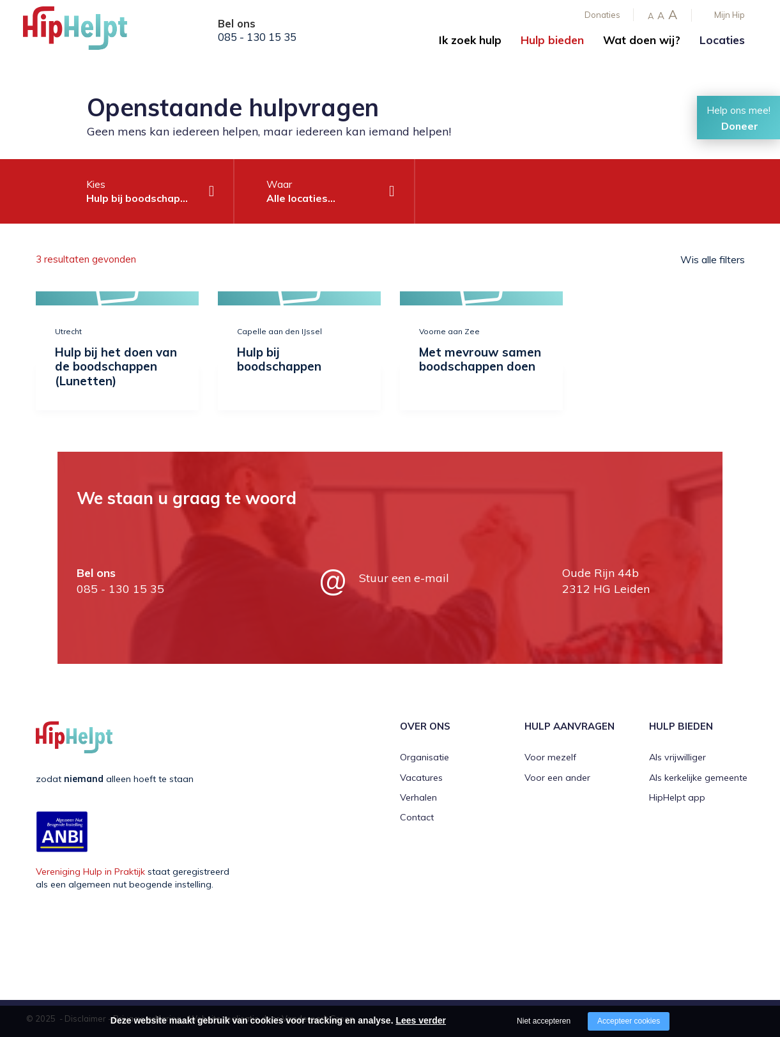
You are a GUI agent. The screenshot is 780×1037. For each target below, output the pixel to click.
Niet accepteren (543, 1021)
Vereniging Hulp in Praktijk (90, 871)
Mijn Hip (729, 15)
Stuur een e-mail (404, 578)
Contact (417, 817)
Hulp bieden (552, 40)
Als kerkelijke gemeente (698, 777)
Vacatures (421, 777)
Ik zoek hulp (470, 40)
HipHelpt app (677, 797)
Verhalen (418, 797)
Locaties (722, 40)
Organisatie (424, 757)
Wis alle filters (712, 259)
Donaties (602, 15)
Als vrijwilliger (677, 757)
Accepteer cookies (628, 1021)
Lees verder (420, 1020)
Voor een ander (557, 777)
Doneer (739, 125)
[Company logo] (87, 32)
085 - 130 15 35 (257, 37)
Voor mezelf (550, 757)
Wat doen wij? (641, 40)
